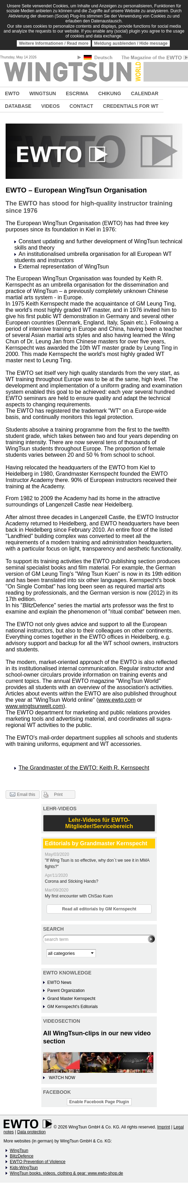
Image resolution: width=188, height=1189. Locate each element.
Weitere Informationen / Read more (54, 43)
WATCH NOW (62, 1077)
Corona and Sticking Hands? (71, 881)
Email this (22, 795)
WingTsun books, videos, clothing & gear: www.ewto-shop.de (66, 1173)
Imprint (163, 1127)
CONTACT (81, 106)
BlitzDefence (21, 1156)
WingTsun (19, 1150)
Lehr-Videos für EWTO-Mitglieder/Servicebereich (99, 823)
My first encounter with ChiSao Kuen (79, 896)
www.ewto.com (117, 700)
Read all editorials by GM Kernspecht (99, 909)
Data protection (31, 1131)
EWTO (12, 93)
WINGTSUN (42, 93)
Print (58, 794)
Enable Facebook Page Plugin (99, 1101)
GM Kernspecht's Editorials (72, 1006)
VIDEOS (50, 106)
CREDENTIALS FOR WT (131, 106)
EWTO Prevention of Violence (37, 1161)
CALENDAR (145, 93)
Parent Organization (66, 990)
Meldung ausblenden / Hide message (131, 43)
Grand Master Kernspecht (71, 998)
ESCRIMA (77, 93)
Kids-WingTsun (24, 1167)
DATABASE (18, 106)
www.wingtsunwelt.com (34, 706)
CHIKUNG (109, 93)
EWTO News (59, 982)
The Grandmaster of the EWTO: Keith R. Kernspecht (84, 768)
